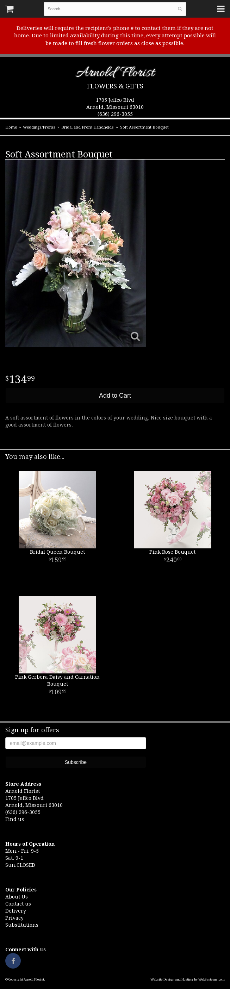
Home (11, 127)
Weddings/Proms (39, 127)
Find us (14, 819)
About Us (16, 897)
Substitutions (21, 925)
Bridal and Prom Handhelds (87, 127)
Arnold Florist (115, 74)
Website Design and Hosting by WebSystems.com (187, 979)
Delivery (15, 911)
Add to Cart (115, 395)
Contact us (18, 904)
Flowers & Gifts (115, 86)
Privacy (14, 918)
